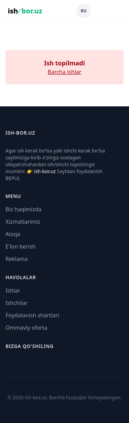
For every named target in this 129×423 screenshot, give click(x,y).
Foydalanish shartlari (32, 315)
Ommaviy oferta (26, 327)
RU (84, 11)
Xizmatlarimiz (23, 221)
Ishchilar (17, 303)
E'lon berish (21, 246)
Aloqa (13, 234)
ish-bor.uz (45, 171)
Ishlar (13, 290)
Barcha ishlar (65, 72)
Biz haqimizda (23, 209)
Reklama (17, 259)
